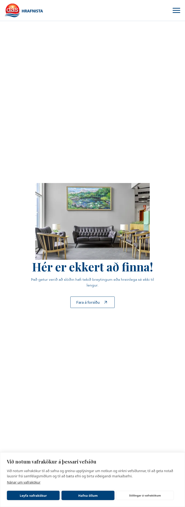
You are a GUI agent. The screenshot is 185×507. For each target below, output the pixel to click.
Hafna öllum (88, 495)
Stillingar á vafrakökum (145, 495)
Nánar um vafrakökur (24, 482)
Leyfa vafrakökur (33, 495)
